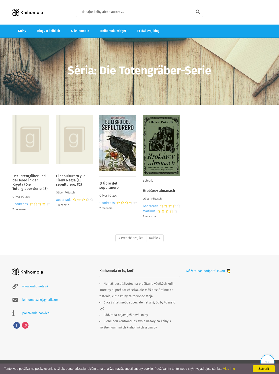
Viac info (229, 368)
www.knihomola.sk (35, 286)
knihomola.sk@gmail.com (40, 300)
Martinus (149, 211)
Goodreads (20, 204)
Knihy (22, 31)
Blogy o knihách (48, 31)
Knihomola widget (113, 31)
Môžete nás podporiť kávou (208, 271)
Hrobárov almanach (159, 191)
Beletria (148, 180)
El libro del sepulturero (109, 185)
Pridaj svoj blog (148, 31)
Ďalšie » (155, 238)
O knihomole (80, 31)
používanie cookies (35, 313)
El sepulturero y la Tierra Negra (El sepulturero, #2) (71, 180)
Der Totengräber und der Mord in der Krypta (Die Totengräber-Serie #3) (29, 182)
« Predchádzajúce (131, 238)
